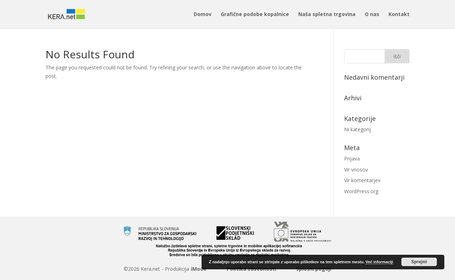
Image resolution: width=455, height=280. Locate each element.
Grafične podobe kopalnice (255, 14)
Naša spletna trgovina (326, 14)
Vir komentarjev (362, 180)
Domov (203, 14)
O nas (372, 14)
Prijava (352, 158)
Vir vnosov (356, 169)
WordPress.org (361, 191)
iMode (199, 268)
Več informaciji (379, 262)
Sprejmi (419, 261)
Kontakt (399, 14)
